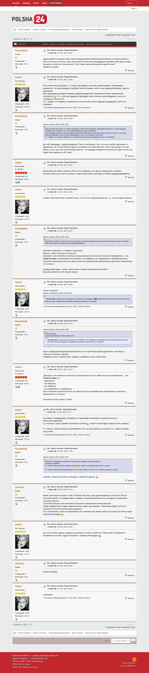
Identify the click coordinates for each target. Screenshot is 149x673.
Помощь (26, 3)
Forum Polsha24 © (129, 663)
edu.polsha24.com (39, 658)
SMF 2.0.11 (16, 661)
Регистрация (56, 3)
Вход (44, 3)
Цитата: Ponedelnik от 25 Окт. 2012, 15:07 (58, 293)
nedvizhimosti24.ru (21, 656)
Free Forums (26, 664)
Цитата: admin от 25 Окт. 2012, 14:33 (56, 237)
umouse (19, 487)
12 (31, 39)
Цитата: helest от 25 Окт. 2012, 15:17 (56, 457)
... (29, 39)
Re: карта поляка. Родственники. (62, 50)
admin (18, 162)
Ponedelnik (21, 50)
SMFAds (15, 664)
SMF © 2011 (26, 661)
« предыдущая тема (113, 35)
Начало (15, 3)
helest (18, 77)
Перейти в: (106, 641)
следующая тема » (128, 35)
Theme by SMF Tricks (128, 666)
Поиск (36, 3)
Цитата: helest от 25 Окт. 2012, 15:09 (56, 329)
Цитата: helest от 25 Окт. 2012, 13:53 (56, 124)
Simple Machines (37, 661)
